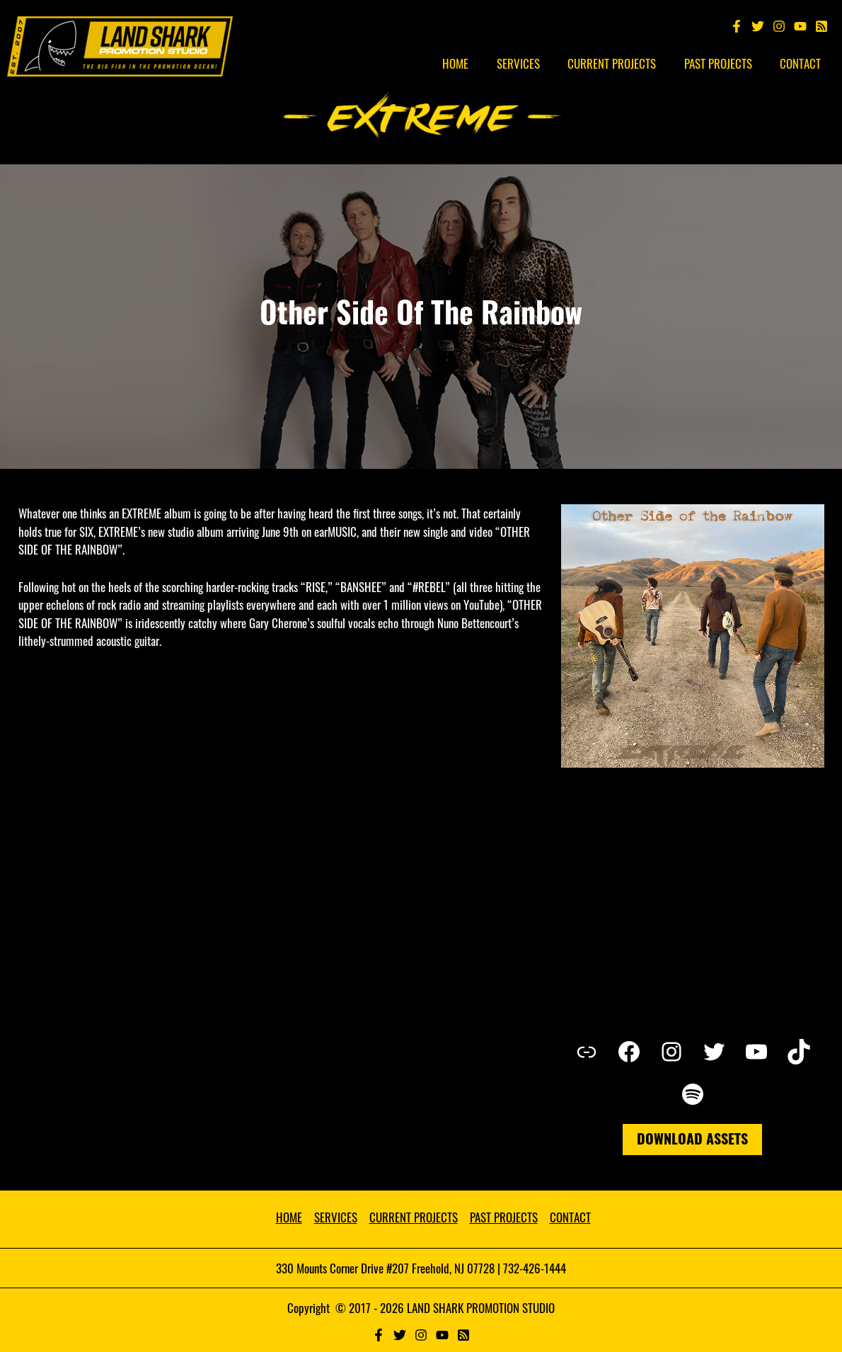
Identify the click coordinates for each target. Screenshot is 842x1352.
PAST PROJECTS (504, 1217)
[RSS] (463, 1335)
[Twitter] (757, 26)
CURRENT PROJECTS (413, 1217)
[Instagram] (779, 26)
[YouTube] (800, 26)
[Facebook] (736, 26)
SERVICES (335, 1217)
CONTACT (570, 1217)
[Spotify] (821, 26)
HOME (289, 1217)
